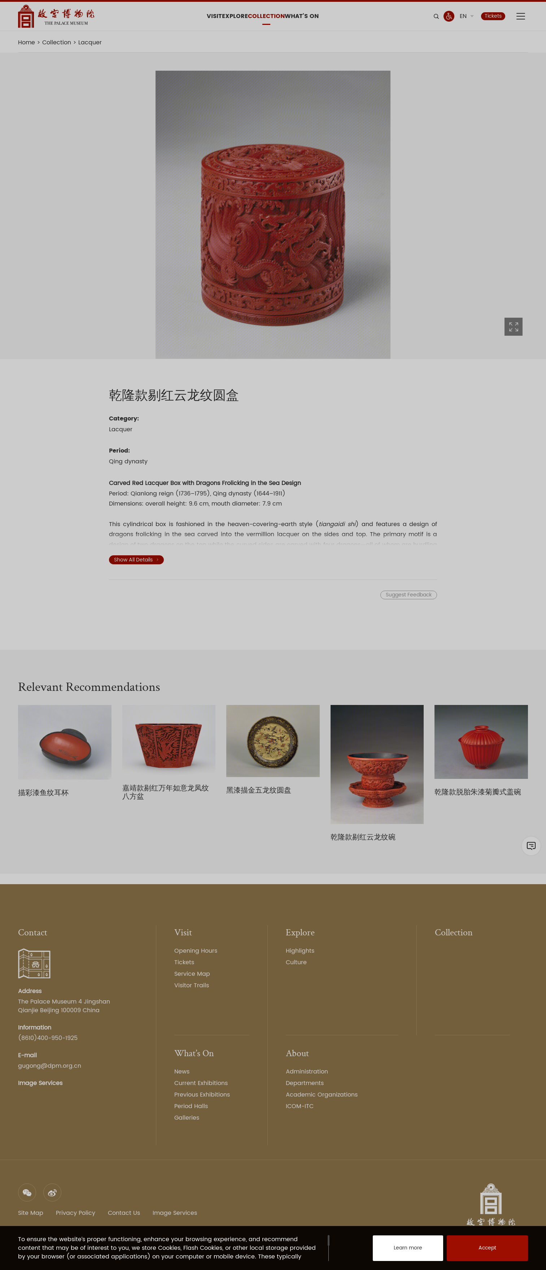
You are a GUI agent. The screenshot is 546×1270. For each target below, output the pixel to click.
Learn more (400, 1252)
